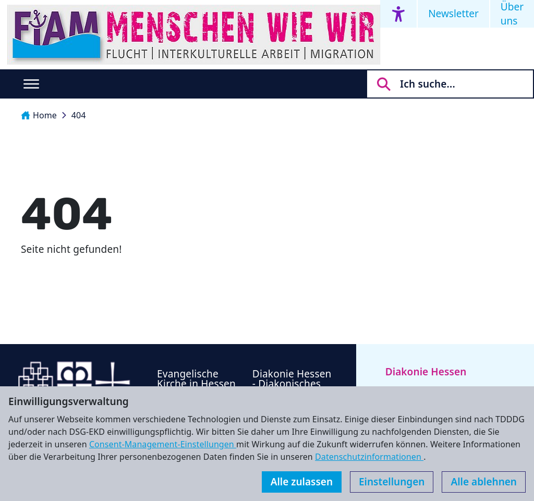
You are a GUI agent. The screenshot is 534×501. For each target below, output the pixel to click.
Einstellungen (391, 481)
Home (39, 115)
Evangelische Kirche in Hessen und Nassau (196, 383)
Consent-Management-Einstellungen (162, 444)
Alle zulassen (302, 481)
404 (78, 115)
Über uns (512, 14)
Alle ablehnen (484, 481)
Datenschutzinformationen (369, 456)
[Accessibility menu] (398, 14)
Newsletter (453, 13)
